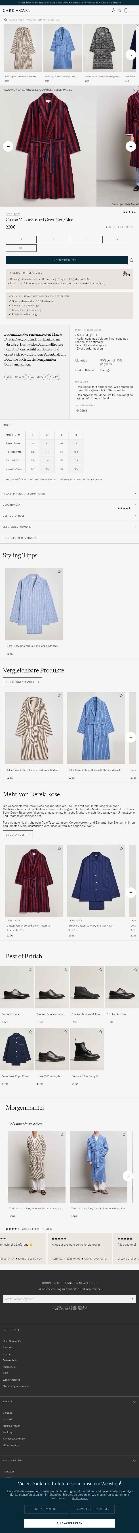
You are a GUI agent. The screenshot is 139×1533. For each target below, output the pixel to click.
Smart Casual (16, 376)
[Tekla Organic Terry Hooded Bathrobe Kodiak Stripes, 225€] (23, 53)
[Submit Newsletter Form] (131, 1299)
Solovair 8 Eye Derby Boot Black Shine (86, 1076)
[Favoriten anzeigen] (120, 10)
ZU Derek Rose (18, 835)
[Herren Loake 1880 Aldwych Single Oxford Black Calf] (52, 1049)
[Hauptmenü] (132, 10)
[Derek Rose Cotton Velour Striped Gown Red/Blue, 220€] (34, 891)
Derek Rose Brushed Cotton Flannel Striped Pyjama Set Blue (32, 646)
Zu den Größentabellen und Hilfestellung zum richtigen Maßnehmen (53, 479)
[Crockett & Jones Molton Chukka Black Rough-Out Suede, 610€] (87, 995)
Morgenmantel (63, 90)
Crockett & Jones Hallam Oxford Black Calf (51, 1014)
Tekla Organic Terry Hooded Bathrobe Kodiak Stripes (20, 76)
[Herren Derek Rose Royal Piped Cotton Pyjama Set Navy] (17, 1049)
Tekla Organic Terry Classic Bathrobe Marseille (60, 76)
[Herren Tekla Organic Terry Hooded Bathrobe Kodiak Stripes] (37, 1167)
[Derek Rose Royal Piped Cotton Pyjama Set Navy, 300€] (17, 1057)
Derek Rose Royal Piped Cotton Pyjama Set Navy (15, 1076)
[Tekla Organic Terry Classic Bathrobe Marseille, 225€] (63, 53)
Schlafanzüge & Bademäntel (34, 90)
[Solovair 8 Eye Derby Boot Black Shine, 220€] (87, 1057)
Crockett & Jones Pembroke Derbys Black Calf (120, 1014)
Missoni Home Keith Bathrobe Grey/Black (102, 76)
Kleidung (9, 90)
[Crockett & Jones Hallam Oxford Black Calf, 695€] (52, 995)
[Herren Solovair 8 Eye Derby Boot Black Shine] (87, 1049)
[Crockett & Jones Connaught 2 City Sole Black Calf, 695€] (17, 995)
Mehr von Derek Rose (31, 794)
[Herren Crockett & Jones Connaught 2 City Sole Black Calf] (17, 987)
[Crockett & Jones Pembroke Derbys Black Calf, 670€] (122, 995)
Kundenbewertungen (14, 1438)
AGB (5, 1373)
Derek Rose (13, 214)
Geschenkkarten (12, 1445)
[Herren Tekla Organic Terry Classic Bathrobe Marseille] (98, 1167)
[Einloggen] (113, 10)
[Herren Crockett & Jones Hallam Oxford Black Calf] (52, 987)
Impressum (9, 1366)
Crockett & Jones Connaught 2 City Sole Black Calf (14, 1014)
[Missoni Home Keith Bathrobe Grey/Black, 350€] (102, 53)
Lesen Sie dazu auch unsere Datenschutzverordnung (69, 1308)
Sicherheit (8, 1347)
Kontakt (7, 1419)
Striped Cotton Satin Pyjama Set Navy (90, 925)
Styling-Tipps (20, 555)
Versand (7, 1412)
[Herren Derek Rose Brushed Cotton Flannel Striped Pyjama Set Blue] (34, 604)
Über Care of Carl (13, 1341)
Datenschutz (10, 1360)
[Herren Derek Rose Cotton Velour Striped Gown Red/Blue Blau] (34, 881)
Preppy (53, 376)
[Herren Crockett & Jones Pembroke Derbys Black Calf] (122, 987)
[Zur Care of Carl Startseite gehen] (16, 10)
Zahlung (7, 1432)
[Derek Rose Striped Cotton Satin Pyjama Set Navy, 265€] (96, 891)
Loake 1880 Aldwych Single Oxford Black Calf (51, 1076)
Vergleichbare (33, 670)
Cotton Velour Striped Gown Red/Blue (28, 925)
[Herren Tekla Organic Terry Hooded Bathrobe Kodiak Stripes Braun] (23, 48)
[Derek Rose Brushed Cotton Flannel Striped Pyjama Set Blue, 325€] (34, 612)
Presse (6, 1354)
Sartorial (37, 376)
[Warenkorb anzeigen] (126, 10)
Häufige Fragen (11, 1425)
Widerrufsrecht (11, 1379)
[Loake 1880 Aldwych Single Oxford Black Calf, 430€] (52, 1057)
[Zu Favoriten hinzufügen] (59, 572)
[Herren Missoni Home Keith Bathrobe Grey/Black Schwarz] (102, 48)
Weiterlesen (80, 1498)
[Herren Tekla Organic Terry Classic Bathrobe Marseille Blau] (62, 48)
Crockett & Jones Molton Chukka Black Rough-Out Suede (86, 1014)
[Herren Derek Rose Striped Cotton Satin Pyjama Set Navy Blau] (96, 881)
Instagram (8, 1471)
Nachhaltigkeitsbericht (16, 1386)
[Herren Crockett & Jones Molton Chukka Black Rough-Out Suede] (87, 987)
